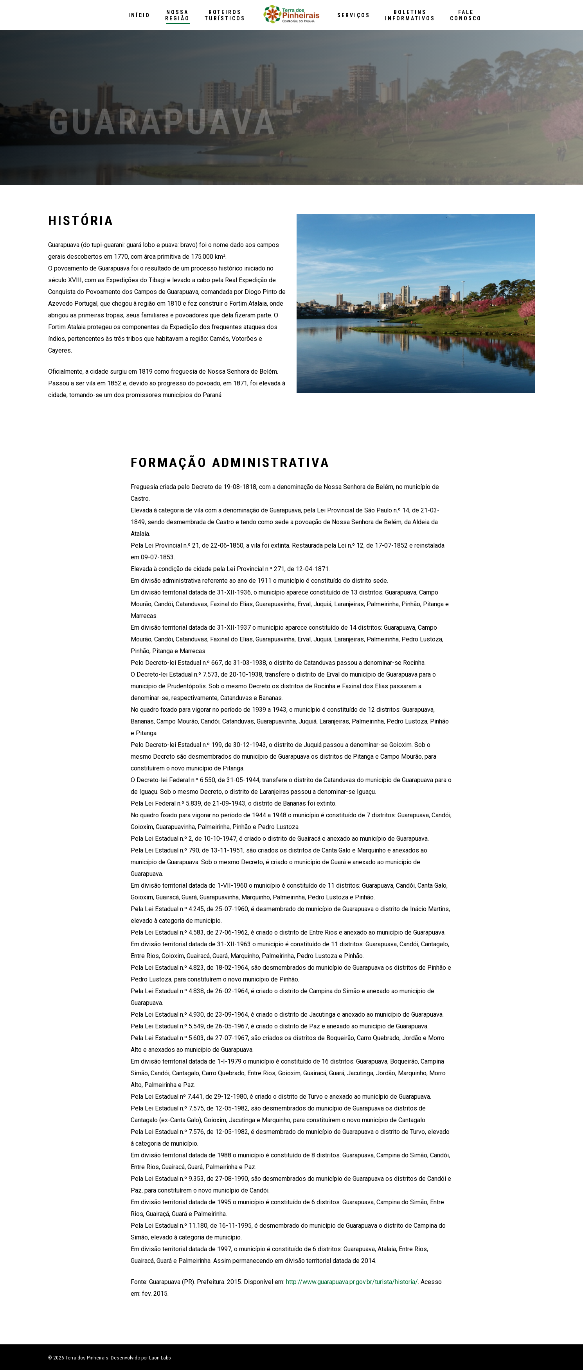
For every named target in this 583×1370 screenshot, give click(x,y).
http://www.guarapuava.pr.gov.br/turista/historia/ (352, 1282)
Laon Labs (160, 1358)
